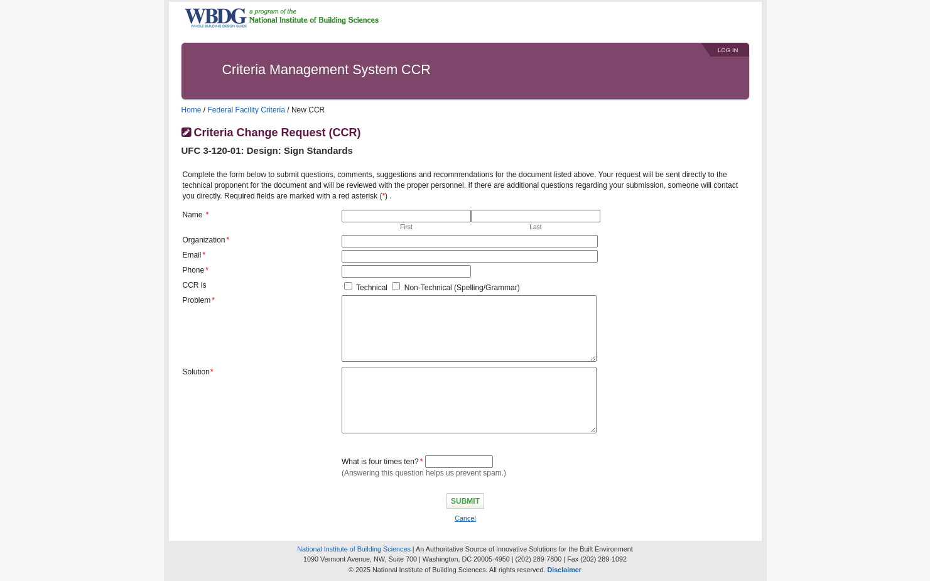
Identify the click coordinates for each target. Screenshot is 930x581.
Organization (204, 240)
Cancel (465, 518)
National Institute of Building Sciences (354, 549)
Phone (194, 270)
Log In (728, 49)
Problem (197, 300)
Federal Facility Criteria (246, 110)
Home (191, 110)
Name (193, 214)
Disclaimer (564, 569)
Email (192, 255)
